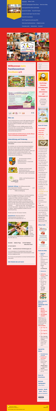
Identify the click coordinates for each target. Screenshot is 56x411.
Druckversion (11, 406)
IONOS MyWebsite (19, 409)
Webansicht (45, 407)
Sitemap (15, 406)
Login (47, 406)
